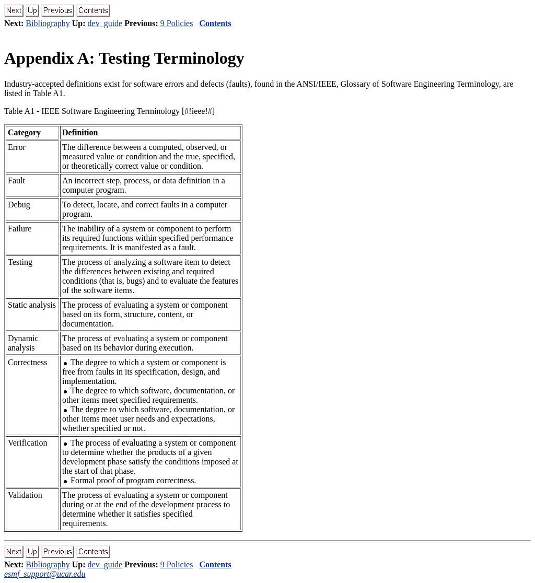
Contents (215, 23)
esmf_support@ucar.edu (45, 573)
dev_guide (105, 23)
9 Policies (176, 23)
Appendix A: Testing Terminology (124, 58)
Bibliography (47, 23)
